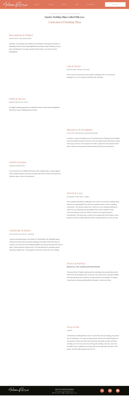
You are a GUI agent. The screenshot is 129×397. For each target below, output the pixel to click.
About (37, 4)
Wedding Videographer (67, 389)
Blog (64, 4)
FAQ (76, 4)
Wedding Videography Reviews (64, 393)
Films (51, 4)
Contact (91, 4)
